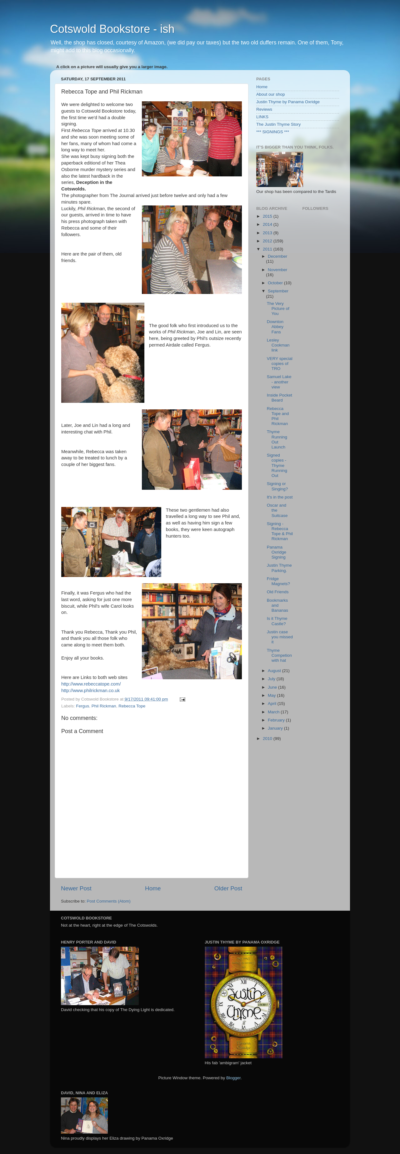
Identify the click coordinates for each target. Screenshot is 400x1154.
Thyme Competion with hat (279, 655)
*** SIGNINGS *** (272, 131)
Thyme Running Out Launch (277, 439)
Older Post (228, 888)
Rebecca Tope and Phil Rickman (278, 416)
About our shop (270, 94)
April (273, 703)
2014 (268, 224)
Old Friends (278, 592)
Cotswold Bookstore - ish (112, 29)
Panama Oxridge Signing (276, 552)
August (275, 670)
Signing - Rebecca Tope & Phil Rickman (280, 531)
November (277, 269)
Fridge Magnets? (278, 581)
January (276, 728)
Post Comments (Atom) (109, 901)
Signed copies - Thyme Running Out (277, 465)
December (277, 256)
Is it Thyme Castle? (277, 621)
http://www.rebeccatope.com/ (91, 683)
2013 (268, 232)
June (273, 687)
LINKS (262, 116)
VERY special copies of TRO (279, 363)
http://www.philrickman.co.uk (90, 690)
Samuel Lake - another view (279, 381)
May (272, 695)
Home (153, 888)
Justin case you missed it (280, 637)
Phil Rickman (104, 706)
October (276, 283)
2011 (268, 249)
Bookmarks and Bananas (277, 605)
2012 (268, 241)
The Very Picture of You (278, 308)
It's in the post (280, 497)
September (278, 291)
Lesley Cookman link (278, 345)
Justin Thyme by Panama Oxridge (288, 101)
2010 (268, 738)
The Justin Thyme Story (278, 124)
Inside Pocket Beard (279, 397)
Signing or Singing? (277, 486)
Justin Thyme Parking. (279, 568)
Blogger (233, 1078)
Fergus (82, 706)
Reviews (264, 109)
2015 (268, 216)
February (277, 720)
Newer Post (76, 888)
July (272, 678)
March (274, 712)
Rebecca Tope (131, 706)
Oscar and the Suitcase (277, 510)
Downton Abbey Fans (275, 326)
